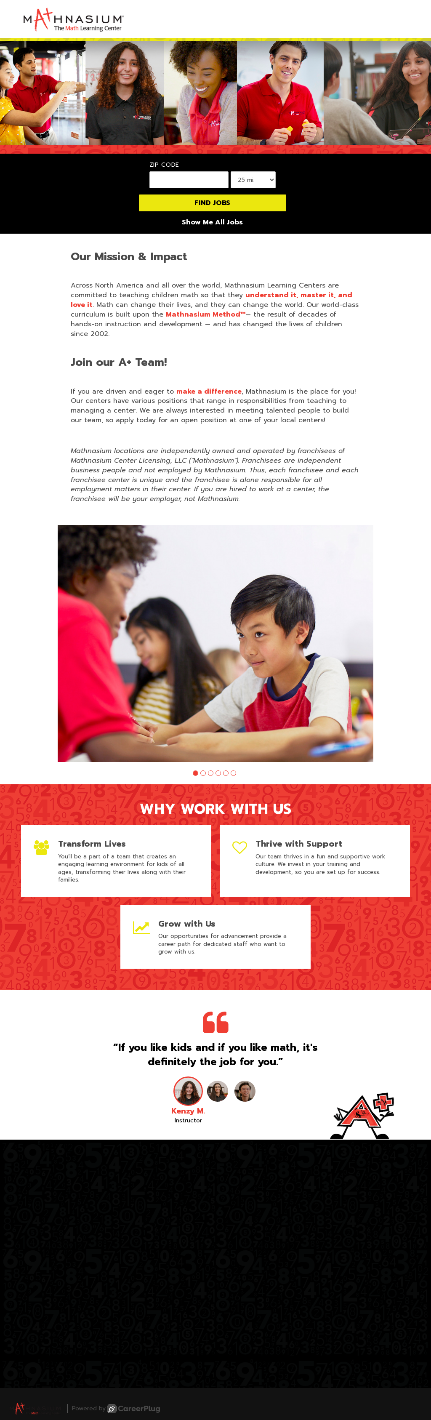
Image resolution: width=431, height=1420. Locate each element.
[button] (195, 773)
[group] (215, 643)
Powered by (116, 1408)
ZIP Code (164, 165)
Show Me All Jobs (212, 222)
